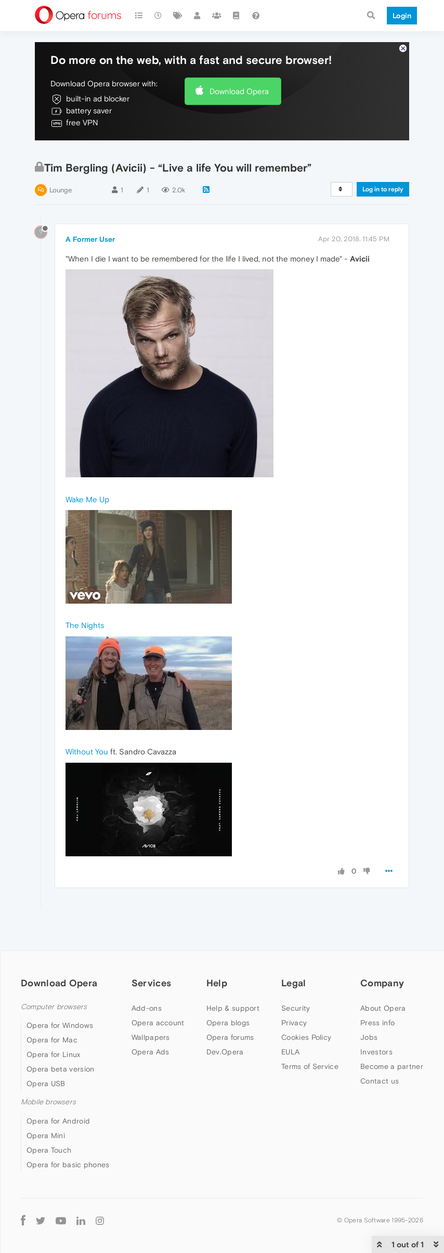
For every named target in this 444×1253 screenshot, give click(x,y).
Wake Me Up (87, 499)
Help (216, 982)
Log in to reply (382, 189)
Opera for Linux (54, 1054)
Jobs (368, 1037)
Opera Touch (49, 1150)
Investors (376, 1052)
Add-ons (147, 1008)
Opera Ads (150, 1052)
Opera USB (46, 1083)
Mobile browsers (48, 1102)
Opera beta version (60, 1069)
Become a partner (391, 1066)
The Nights (85, 625)
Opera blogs (228, 1023)
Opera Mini (46, 1135)
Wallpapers (151, 1037)
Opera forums (230, 1037)
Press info (377, 1023)
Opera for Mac (52, 1040)
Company (382, 982)
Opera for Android (58, 1121)
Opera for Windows (60, 1025)
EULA (290, 1052)
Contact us (379, 1081)
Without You (87, 751)
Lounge (60, 190)
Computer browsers (54, 1006)
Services (151, 982)
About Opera (383, 1008)
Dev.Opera (225, 1052)
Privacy (294, 1023)
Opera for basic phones (68, 1164)
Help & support (232, 1008)
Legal (293, 982)
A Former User (90, 239)
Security (295, 1008)
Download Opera (239, 91)
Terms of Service (309, 1066)
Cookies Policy (306, 1037)
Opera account (158, 1023)
